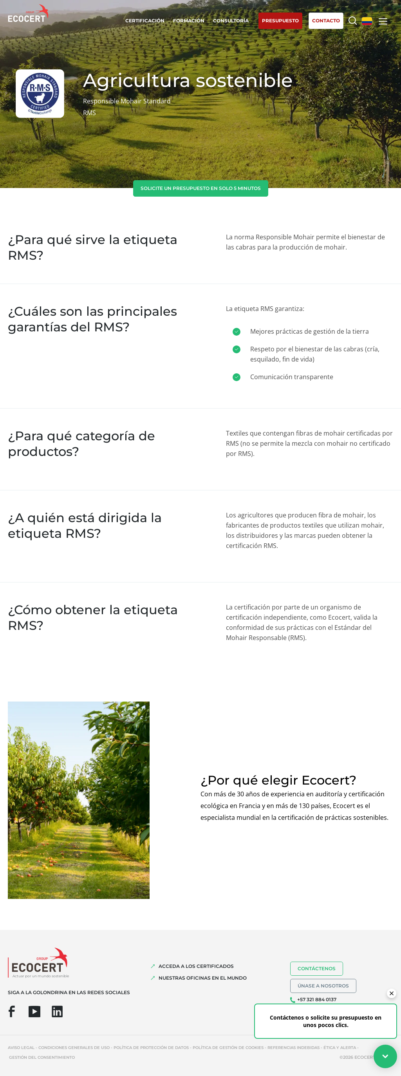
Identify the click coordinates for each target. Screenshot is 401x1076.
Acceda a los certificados (196, 966)
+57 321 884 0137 (316, 999)
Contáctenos (317, 968)
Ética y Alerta (339, 1047)
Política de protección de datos (151, 1047)
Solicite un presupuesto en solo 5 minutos (201, 188)
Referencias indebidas (293, 1047)
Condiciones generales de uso (74, 1047)
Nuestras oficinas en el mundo (203, 978)
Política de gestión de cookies (228, 1047)
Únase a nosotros (323, 986)
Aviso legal (21, 1047)
